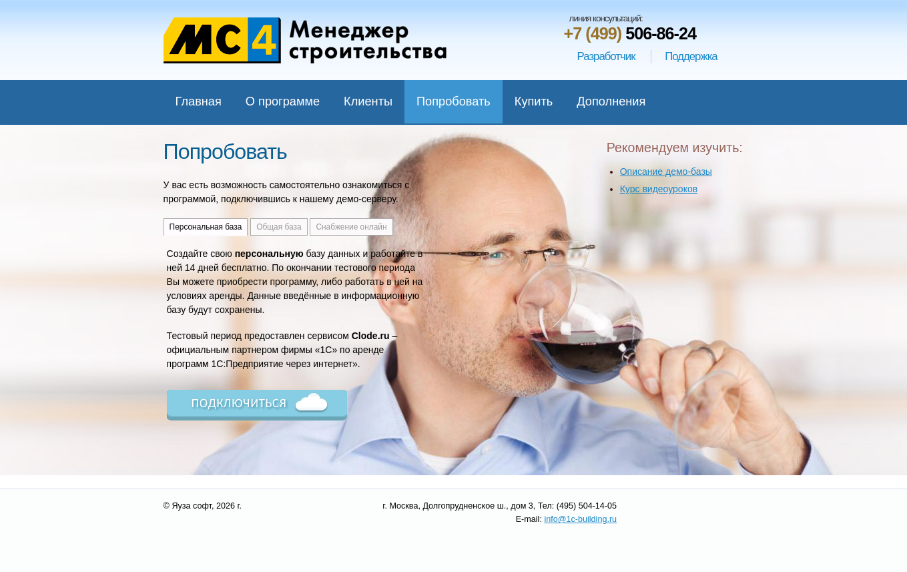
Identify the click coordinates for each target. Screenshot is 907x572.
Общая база (278, 227)
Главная (199, 101)
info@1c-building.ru (580, 519)
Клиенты (368, 101)
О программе (283, 101)
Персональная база (206, 227)
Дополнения (611, 101)
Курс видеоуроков (658, 189)
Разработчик (606, 56)
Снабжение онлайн (351, 227)
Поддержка (691, 56)
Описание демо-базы (666, 171)
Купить (534, 101)
